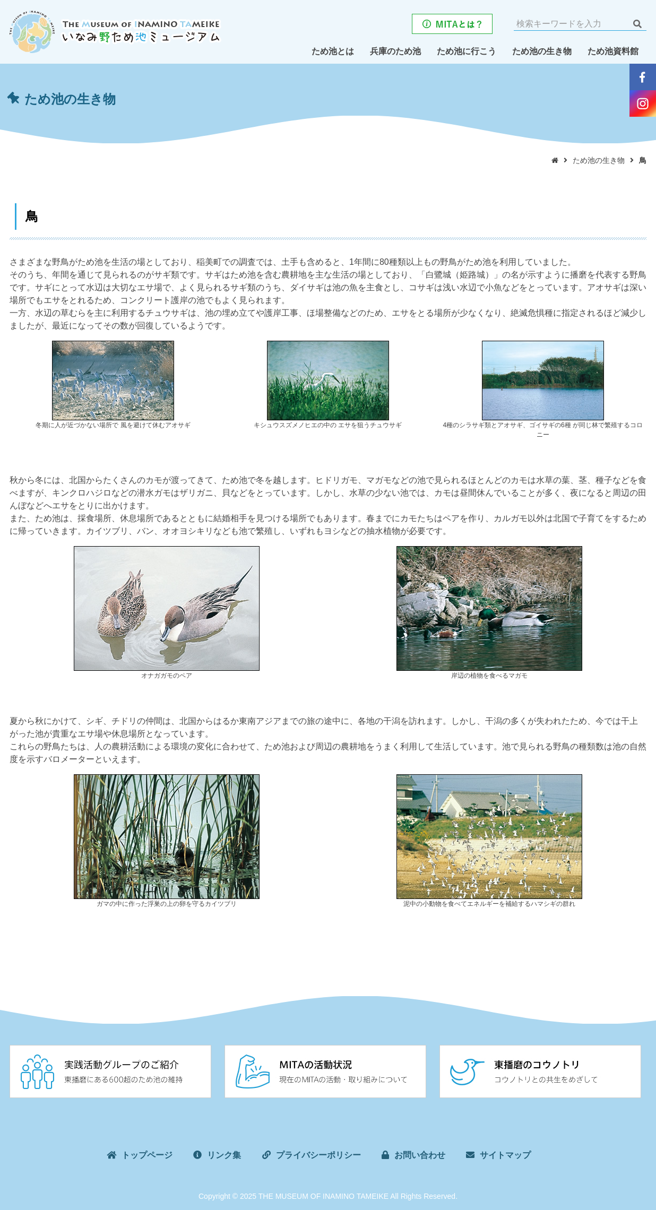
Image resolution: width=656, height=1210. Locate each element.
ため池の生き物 (542, 51)
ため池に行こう (466, 51)
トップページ (147, 1155)
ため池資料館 (613, 51)
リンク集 (224, 1155)
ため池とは (333, 51)
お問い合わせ (419, 1155)
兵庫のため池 (395, 51)
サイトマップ (505, 1155)
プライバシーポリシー (318, 1155)
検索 (637, 24)
